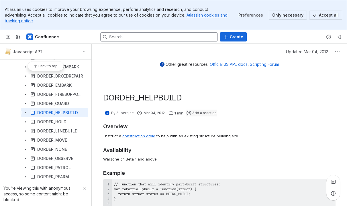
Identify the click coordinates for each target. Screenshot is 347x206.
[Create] (233, 36)
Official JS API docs (229, 64)
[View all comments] (333, 182)
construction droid (138, 136)
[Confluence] (43, 36)
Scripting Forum (264, 64)
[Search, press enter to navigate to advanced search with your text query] (159, 36)
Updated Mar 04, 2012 (307, 51)
